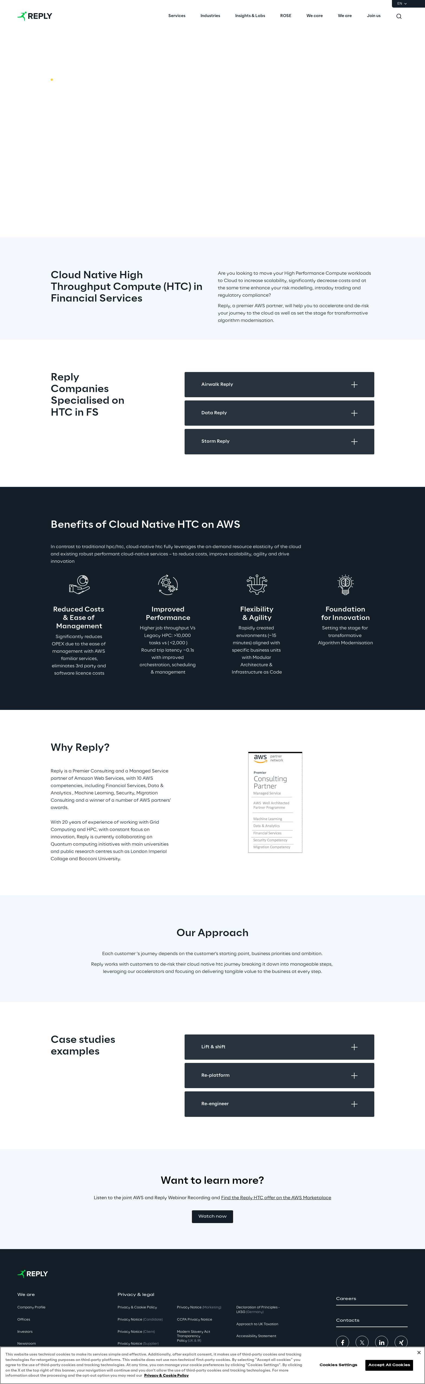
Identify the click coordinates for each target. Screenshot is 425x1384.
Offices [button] (23, 1319)
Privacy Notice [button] (140, 1319)
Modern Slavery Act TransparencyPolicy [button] (193, 1336)
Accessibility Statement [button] (256, 1336)
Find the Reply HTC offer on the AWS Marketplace (276, 1197)
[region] (212, 1365)
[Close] (419, 1353)
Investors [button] (25, 1332)
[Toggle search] (399, 16)
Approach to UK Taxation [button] (257, 1324)
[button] (212, 1216)
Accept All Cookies (389, 1365)
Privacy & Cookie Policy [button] (137, 1307)
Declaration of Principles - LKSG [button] (258, 1310)
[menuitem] (176, 16)
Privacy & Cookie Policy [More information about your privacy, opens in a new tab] (166, 1376)
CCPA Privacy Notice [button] (194, 1319)
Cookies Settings (338, 1365)
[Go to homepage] (34, 16)
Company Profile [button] (31, 1307)
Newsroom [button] (26, 1344)
